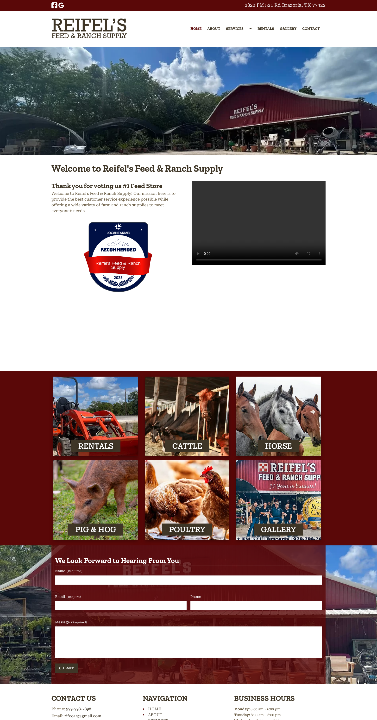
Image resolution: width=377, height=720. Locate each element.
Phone (195, 597)
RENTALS (266, 28)
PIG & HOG (95, 529)
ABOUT (213, 28)
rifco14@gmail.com (82, 716)
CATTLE (187, 446)
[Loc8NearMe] (118, 233)
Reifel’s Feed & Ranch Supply (117, 265)
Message (71, 622)
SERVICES (235, 28)
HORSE (278, 446)
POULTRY (187, 529)
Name (68, 571)
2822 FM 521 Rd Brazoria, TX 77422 (285, 5)
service (110, 199)
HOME (195, 28)
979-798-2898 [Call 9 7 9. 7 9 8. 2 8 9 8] (78, 709)
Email (68, 597)
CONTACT (311, 28)
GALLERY (288, 28)
